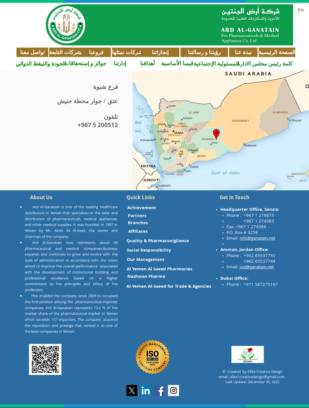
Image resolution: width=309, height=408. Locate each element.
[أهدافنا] (147, 63)
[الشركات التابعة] (66, 52)
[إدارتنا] (120, 63)
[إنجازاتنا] (160, 52)
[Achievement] (141, 207)
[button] (41, 197)
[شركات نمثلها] (127, 52)
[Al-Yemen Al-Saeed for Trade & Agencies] (168, 286)
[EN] (301, 9)
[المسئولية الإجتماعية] (216, 63)
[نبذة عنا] (243, 52)
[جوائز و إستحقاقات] (85, 63)
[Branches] (138, 222)
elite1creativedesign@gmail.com (257, 376)
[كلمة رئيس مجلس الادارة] (264, 63)
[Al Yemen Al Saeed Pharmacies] (159, 269)
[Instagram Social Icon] (173, 390)
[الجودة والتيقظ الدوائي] (41, 63)
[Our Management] (145, 259)
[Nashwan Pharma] (146, 276)
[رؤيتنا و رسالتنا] (204, 52)
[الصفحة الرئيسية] (277, 52)
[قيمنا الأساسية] (177, 63)
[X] (131, 390)
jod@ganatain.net (257, 267)
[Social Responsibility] (149, 250)
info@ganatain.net (257, 238)
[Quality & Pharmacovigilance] (157, 240)
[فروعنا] (96, 52)
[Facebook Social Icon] (159, 390)
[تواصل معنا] (32, 52)
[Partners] (137, 215)
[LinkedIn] (145, 390)
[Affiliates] (137, 231)
